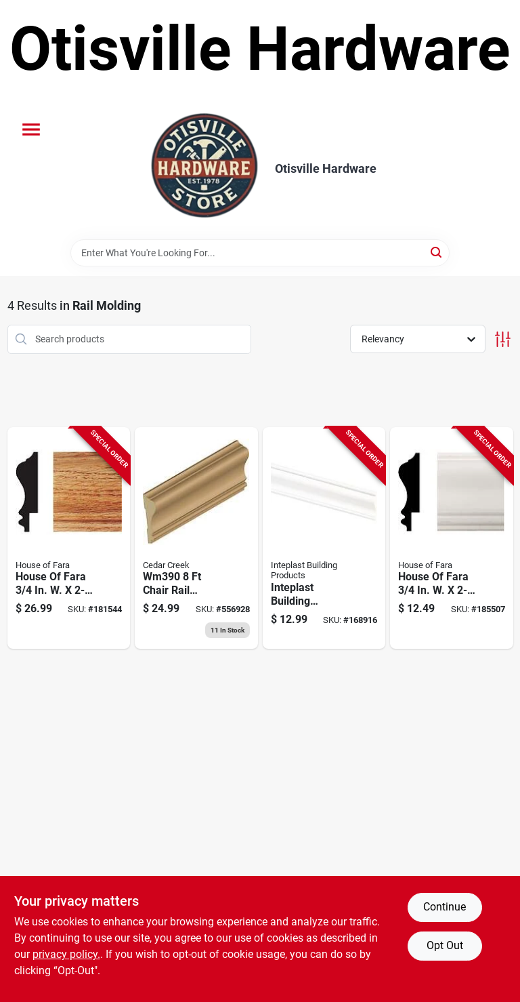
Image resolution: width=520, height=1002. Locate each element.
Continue (444, 906)
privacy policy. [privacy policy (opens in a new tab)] (66, 954)
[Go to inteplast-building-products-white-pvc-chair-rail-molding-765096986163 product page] (324, 538)
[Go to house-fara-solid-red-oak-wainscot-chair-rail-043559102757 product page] (69, 538)
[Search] (437, 252)
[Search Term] (260, 252)
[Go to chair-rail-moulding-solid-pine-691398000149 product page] (196, 538)
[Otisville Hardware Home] (204, 169)
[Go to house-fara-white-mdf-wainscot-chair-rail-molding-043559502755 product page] (451, 538)
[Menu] (31, 129)
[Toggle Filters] (503, 339)
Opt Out (445, 945)
